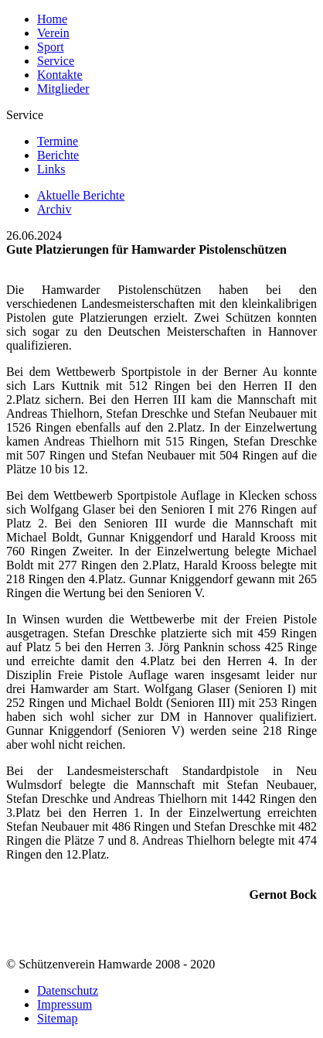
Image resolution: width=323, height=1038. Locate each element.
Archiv (54, 209)
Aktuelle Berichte (80, 195)
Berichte (58, 155)
